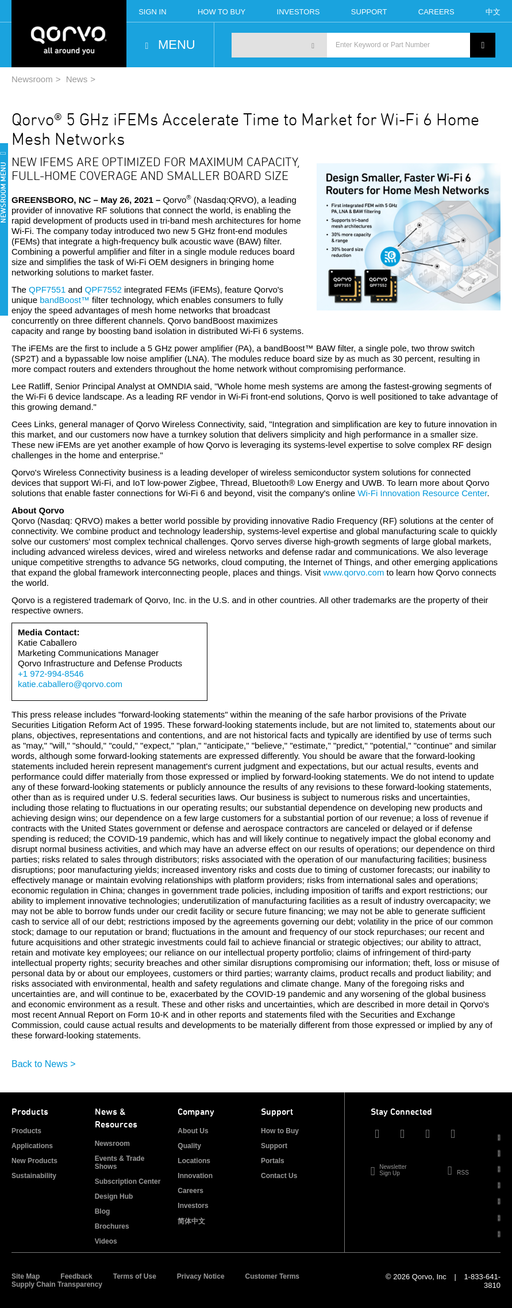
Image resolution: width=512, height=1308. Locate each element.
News (77, 79)
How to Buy (280, 1131)
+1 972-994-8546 (51, 673)
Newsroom (32, 79)
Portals (272, 1161)
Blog (102, 1211)
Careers (436, 11)
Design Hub (114, 1196)
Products (26, 1131)
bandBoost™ (65, 300)
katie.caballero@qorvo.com (70, 684)
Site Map (25, 1276)
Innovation (195, 1176)
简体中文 (191, 1221)
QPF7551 (47, 289)
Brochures (112, 1226)
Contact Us (279, 1176)
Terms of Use (134, 1276)
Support (369, 11)
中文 (493, 11)
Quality (189, 1146)
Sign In (152, 11)
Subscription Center (128, 1181)
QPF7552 (103, 289)
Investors (298, 11)
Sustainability (33, 1176)
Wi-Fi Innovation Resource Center (422, 493)
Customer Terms (272, 1276)
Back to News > (43, 1064)
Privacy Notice (201, 1276)
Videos (106, 1241)
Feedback (76, 1276)
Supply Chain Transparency (56, 1284)
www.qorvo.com (354, 572)
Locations (194, 1161)
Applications (32, 1146)
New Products (34, 1161)
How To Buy (221, 11)
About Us (193, 1131)
